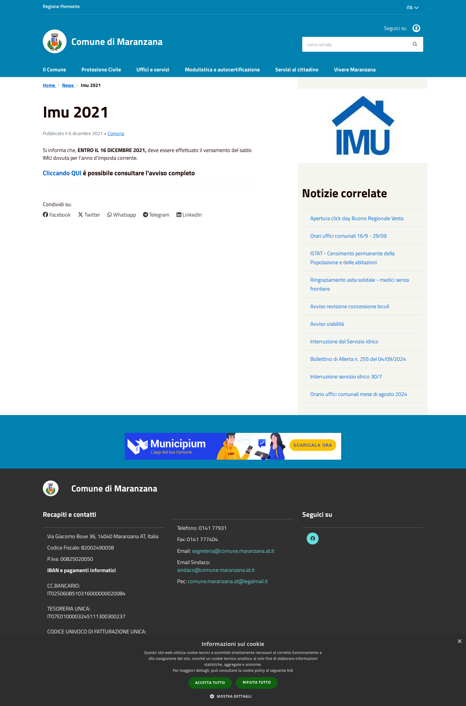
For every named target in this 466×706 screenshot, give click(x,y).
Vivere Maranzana (355, 69)
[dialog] (233, 670)
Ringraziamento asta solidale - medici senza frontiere (359, 284)
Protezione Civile (101, 69)
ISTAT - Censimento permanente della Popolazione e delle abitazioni (352, 257)
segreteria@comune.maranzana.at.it (233, 551)
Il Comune (54, 69)
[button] (233, 696)
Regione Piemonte (61, 6)
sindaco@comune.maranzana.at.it (216, 570)
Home (49, 85)
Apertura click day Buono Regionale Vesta (357, 218)
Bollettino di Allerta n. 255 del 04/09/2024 (358, 359)
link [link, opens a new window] (290, 670)
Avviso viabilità (327, 324)
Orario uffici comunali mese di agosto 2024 (358, 394)
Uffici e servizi (152, 69)
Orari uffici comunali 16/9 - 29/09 (348, 236)
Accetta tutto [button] (210, 682)
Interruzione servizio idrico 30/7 (346, 376)
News (68, 85)
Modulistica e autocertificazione (222, 69)
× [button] (459, 641)
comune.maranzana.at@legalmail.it (228, 581)
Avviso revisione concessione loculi (349, 306)
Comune (116, 133)
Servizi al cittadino (297, 69)
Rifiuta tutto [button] (257, 682)
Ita (413, 7)
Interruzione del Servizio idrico (344, 341)
